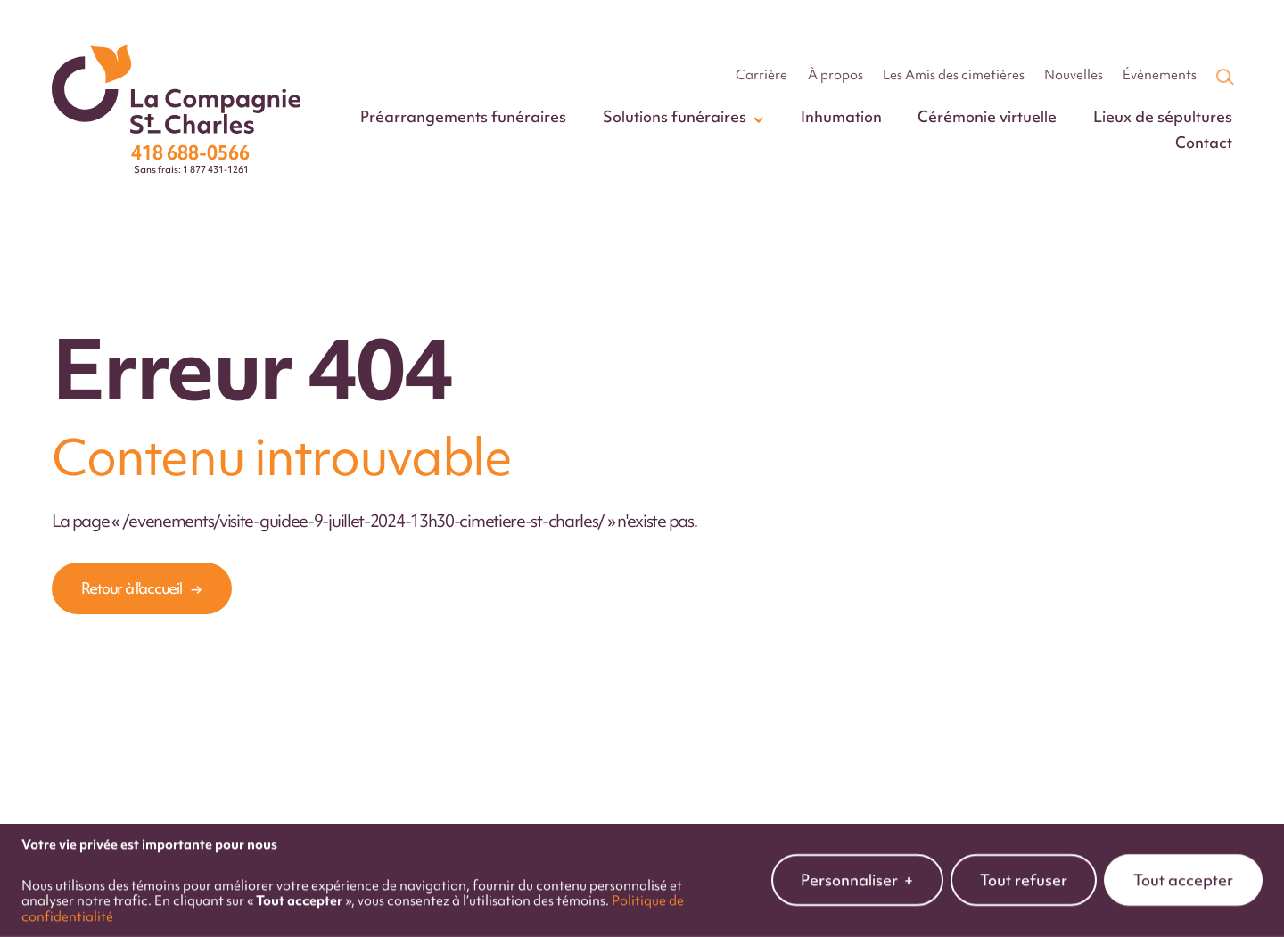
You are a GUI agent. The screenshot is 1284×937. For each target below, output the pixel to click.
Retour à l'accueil (131, 588)
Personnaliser (857, 874)
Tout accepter (1183, 874)
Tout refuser (1023, 874)
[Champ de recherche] (1223, 76)
